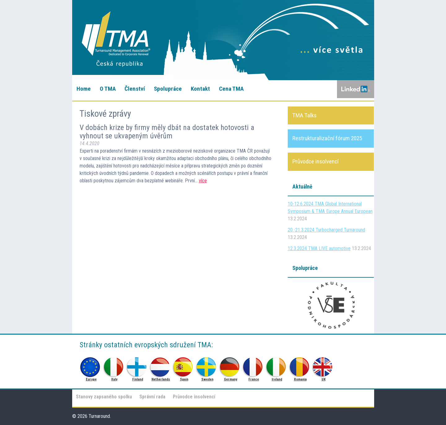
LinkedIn (355, 89)
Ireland (277, 365)
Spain (184, 365)
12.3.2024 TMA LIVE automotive (319, 248)
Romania (300, 365)
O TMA (108, 88)
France (253, 365)
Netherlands (161, 365)
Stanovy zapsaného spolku (104, 397)
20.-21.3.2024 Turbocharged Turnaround (326, 230)
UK (323, 365)
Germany (230, 365)
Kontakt (200, 88)
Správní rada (152, 397)
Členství (135, 88)
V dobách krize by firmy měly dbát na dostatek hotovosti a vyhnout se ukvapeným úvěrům (167, 131)
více (203, 181)
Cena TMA (231, 88)
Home (84, 88)
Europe (91, 365)
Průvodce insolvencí (194, 397)
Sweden (207, 365)
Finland (137, 365)
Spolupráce (168, 88)
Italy (114, 365)
